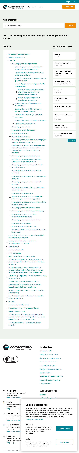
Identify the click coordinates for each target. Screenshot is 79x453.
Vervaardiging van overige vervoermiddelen (26, 220)
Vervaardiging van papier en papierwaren (26, 156)
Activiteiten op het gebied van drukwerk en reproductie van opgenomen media (26, 160)
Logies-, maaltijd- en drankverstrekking (22, 256)
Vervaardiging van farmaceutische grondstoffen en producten (29, 177)
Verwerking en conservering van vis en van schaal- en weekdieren (29, 74)
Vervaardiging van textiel (20, 133)
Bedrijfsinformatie (46, 351)
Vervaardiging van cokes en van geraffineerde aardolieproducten (27, 166)
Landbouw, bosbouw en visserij (19, 54)
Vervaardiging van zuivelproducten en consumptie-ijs (28, 104)
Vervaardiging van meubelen (21, 223)
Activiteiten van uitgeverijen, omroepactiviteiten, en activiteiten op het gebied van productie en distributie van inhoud (27, 261)
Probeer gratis (68, 7)
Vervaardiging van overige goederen (24, 226)
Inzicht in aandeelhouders (48, 362)
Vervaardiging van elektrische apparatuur (26, 208)
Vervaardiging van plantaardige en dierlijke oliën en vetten (30, 85)
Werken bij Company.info (48, 398)
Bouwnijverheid (14, 246)
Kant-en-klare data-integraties (50, 380)
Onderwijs (12, 301)
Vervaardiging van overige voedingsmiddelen (30, 120)
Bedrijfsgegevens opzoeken (49, 354)
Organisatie (32, 7)
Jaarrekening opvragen (47, 365)
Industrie (12, 60)
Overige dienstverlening (17, 311)
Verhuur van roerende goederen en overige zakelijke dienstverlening (26, 291)
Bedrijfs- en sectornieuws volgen (51, 369)
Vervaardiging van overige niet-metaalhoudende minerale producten (28, 188)
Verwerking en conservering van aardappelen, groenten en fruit (30, 79)
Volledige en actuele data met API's (51, 376)
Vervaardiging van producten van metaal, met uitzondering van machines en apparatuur (27, 197)
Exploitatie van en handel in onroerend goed (24, 281)
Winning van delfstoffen (17, 57)
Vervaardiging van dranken (21, 127)
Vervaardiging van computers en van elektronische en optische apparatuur (29, 203)
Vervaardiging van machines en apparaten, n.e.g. (28, 211)
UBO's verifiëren (45, 373)
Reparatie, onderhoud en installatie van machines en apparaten (28, 230)
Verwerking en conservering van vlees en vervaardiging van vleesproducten (28, 68)
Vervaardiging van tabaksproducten (24, 130)
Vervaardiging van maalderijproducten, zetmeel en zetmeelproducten (28, 110)
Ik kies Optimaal (64, 429)
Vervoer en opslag (15, 253)
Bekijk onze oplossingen (14, 397)
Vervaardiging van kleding (20, 136)
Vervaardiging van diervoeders (25, 123)
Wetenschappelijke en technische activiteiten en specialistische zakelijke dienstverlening (25, 285)
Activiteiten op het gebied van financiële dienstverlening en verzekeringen (27, 277)
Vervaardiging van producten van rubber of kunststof (26, 183)
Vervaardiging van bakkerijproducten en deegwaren (28, 116)
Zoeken (70, 25)
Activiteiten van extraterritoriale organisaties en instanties (25, 324)
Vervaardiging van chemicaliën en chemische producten (27, 171)
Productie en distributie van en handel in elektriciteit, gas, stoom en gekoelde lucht (26, 236)
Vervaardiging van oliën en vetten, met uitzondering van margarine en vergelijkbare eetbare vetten (31, 91)
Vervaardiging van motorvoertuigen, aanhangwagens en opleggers (24, 215)
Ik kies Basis (64, 442)
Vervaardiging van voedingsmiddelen (24, 64)
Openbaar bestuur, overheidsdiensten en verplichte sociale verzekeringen (26, 297)
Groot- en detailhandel (16, 250)
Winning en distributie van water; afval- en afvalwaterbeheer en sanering (23, 242)
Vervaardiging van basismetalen (22, 193)
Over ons (43, 395)
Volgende (72, 140)
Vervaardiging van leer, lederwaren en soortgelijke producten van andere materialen (29, 141)
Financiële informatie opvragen (50, 358)
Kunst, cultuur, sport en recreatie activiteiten (24, 308)
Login (68, 2)
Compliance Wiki (45, 384)
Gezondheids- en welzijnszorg (19, 305)
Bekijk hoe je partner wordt (15, 443)
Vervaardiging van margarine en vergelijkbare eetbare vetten (29, 99)
